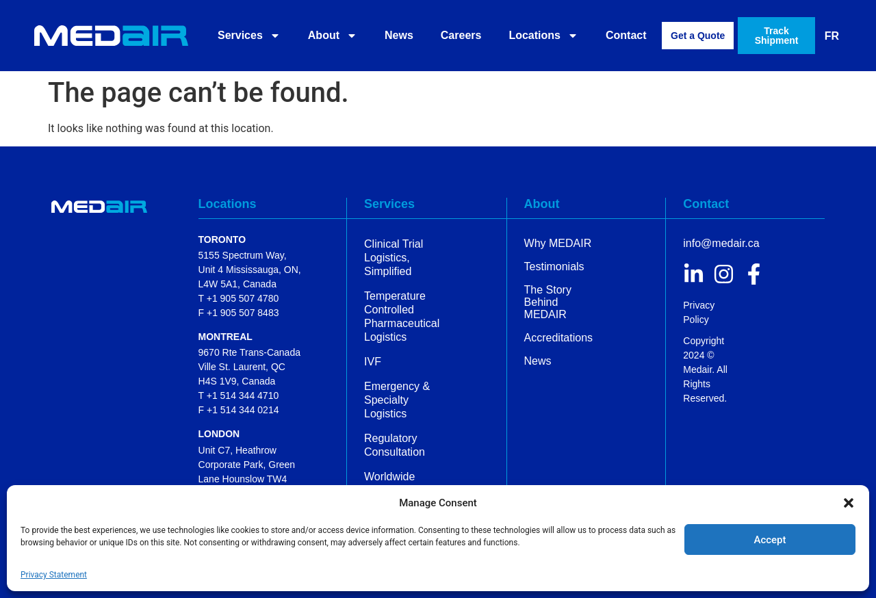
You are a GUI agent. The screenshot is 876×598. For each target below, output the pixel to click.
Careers (461, 35)
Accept (769, 540)
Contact (626, 35)
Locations (543, 35)
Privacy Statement (54, 575)
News (399, 35)
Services (249, 35)
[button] (848, 503)
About (332, 35)
